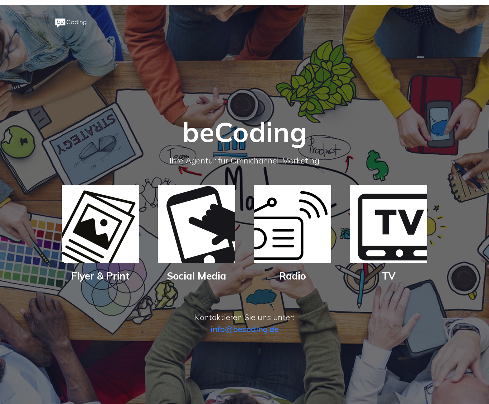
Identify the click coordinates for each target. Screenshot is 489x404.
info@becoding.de (245, 329)
